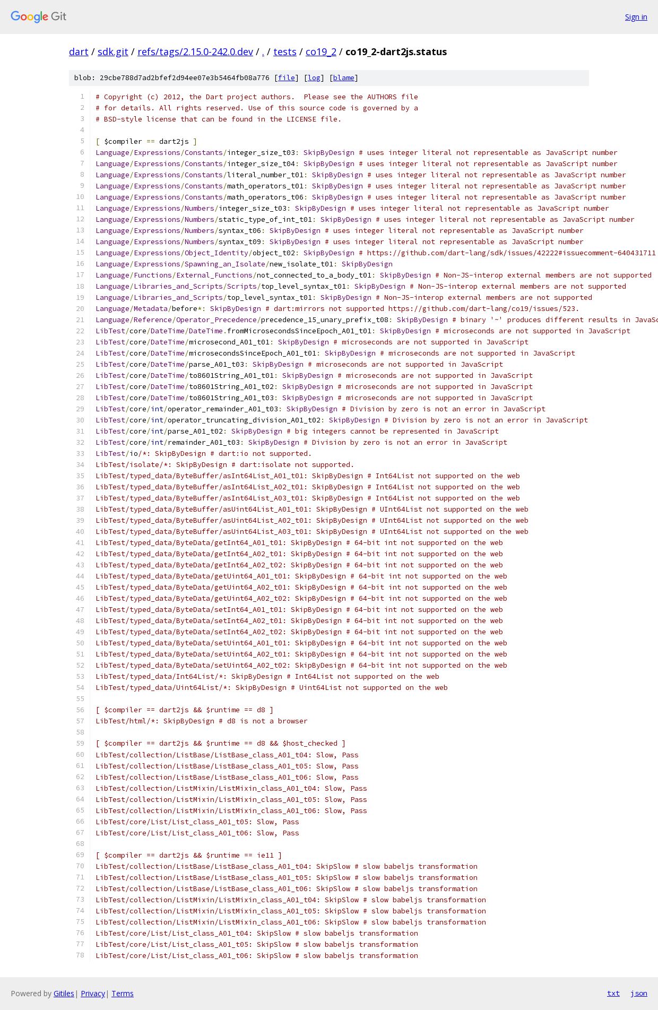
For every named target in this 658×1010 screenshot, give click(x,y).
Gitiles (64, 993)
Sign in (636, 17)
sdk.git (113, 51)
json (638, 993)
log (314, 77)
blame (343, 77)
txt (613, 993)
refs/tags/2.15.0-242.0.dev (195, 51)
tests (285, 51)
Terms (122, 993)
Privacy (93, 993)
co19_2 (321, 51)
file (286, 77)
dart (79, 51)
